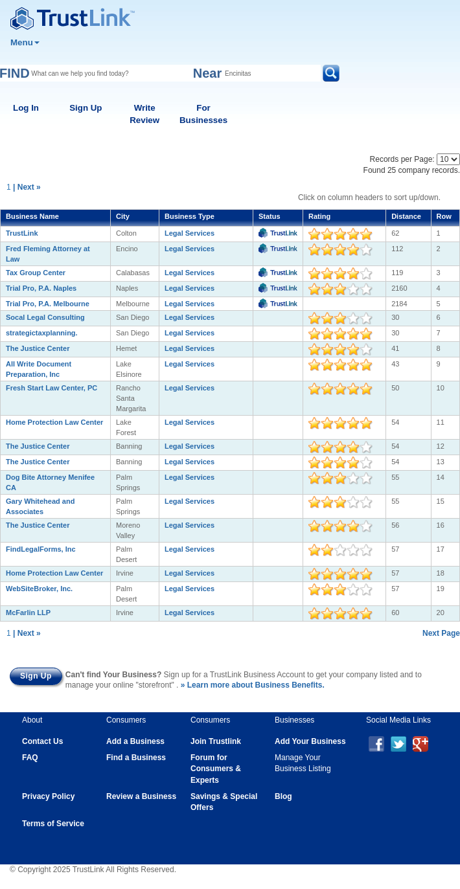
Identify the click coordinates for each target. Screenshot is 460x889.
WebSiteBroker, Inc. (39, 588)
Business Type (189, 216)
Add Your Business (310, 741)
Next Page (441, 633)
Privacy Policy (48, 796)
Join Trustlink (215, 741)
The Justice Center (37, 348)
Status (270, 216)
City (123, 216)
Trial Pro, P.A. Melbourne (47, 304)
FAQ (30, 757)
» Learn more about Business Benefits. (253, 685)
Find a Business (136, 757)
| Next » (27, 187)
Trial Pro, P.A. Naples (41, 288)
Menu (25, 42)
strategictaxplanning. (42, 333)
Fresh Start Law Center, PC (51, 388)
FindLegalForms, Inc (41, 549)
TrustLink (22, 233)
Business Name (32, 216)
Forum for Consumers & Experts (215, 768)
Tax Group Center (35, 272)
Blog (283, 796)
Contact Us (42, 741)
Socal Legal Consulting (45, 317)
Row (444, 216)
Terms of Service (53, 823)
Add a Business (135, 741)
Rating (319, 216)
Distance (406, 216)
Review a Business (141, 796)
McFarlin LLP (28, 612)
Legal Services (189, 233)
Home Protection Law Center (54, 422)
